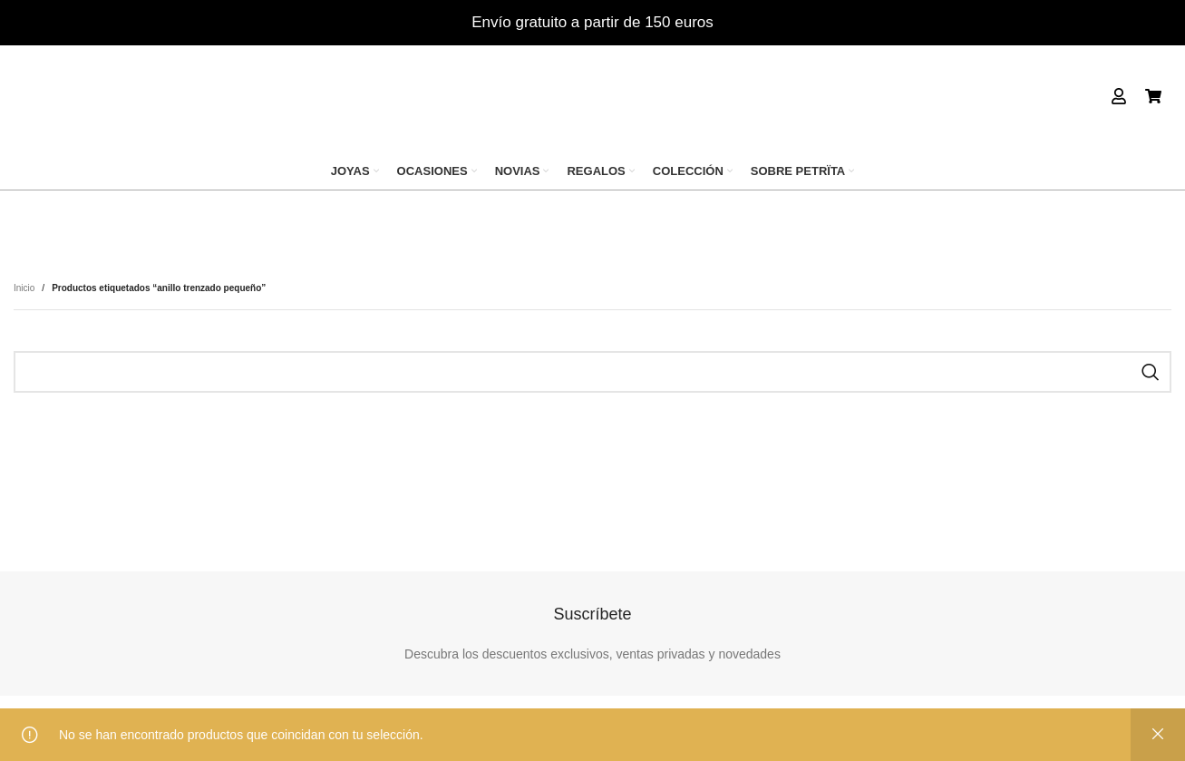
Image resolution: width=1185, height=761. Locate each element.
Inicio (24, 288)
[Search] (592, 372)
